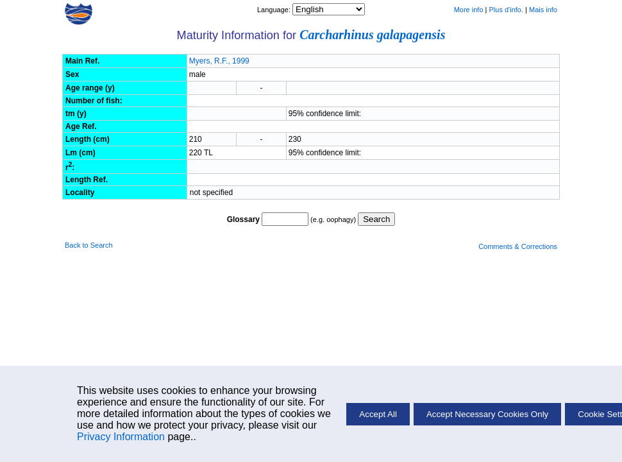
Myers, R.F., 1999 (219, 60)
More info (468, 9)
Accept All (378, 414)
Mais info (543, 9)
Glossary (243, 219)
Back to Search (89, 245)
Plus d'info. (506, 9)
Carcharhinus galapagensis (372, 35)
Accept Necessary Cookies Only (487, 414)
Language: (274, 9)
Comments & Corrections (517, 246)
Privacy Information (121, 436)
